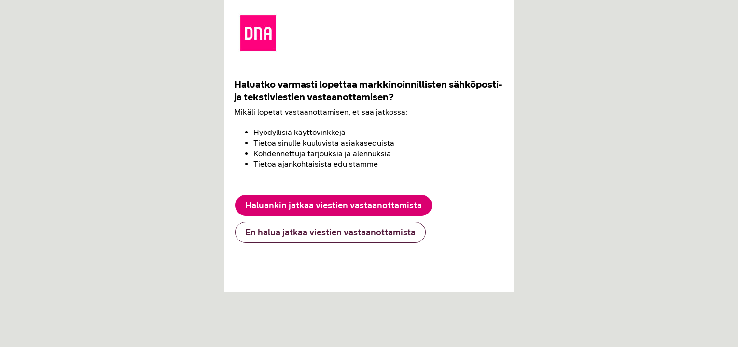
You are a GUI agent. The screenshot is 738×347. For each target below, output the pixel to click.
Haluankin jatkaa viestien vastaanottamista (333, 205)
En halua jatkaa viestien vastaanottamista (330, 232)
